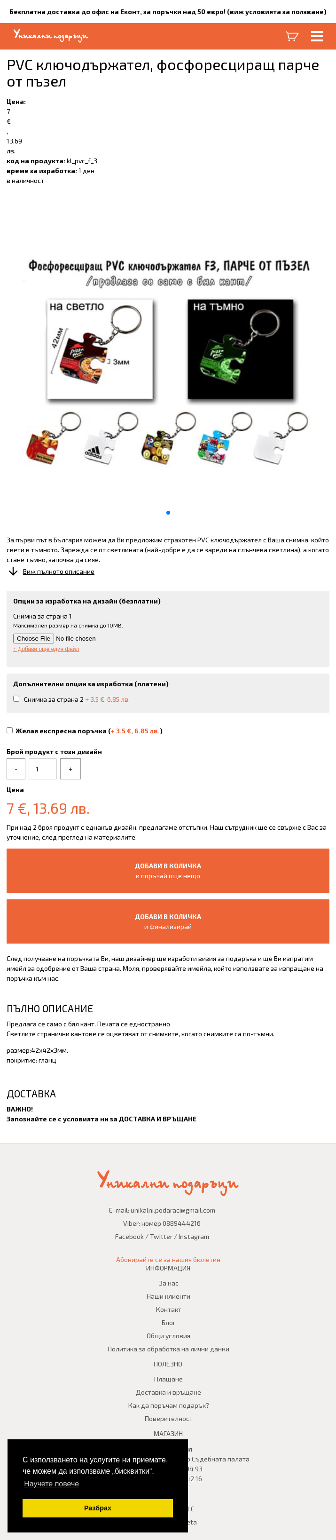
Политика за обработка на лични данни (168, 1349)
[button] (168, 513)
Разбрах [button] (97, 1508)
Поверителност (169, 1418)
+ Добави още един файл (46, 649)
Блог (169, 1322)
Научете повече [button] (51, 1484)
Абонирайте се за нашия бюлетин (168, 1259)
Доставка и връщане (168, 1392)
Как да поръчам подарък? (168, 1405)
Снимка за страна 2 (71, 699)
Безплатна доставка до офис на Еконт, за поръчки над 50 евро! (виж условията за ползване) (168, 12)
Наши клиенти (168, 1296)
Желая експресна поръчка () (85, 730)
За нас (169, 1283)
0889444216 (182, 1223)
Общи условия (168, 1336)
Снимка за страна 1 (42, 615)
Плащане (168, 1379)
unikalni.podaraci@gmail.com (173, 1210)
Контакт (168, 1309)
